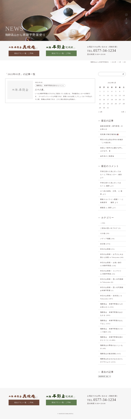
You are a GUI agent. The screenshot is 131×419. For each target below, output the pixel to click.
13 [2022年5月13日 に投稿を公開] (120, 95)
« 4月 (100, 112)
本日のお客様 (105, 249)
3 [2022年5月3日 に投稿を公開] (107, 91)
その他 (102, 233)
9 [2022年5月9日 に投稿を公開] (104, 95)
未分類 (102, 244)
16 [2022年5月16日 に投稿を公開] (104, 99)
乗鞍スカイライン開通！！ (110, 199)
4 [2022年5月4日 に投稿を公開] (111, 91)
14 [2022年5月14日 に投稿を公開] (124, 95)
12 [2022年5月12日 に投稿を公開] (116, 95)
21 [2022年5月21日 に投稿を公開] (124, 99)
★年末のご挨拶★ (107, 156)
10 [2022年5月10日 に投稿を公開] (108, 95)
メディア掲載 (105, 238)
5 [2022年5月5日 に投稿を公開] (115, 91)
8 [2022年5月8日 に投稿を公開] (100, 95)
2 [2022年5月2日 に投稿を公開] (104, 91)
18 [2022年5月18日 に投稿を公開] (112, 99)
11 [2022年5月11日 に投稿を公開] (112, 95)
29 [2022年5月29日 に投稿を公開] (100, 108)
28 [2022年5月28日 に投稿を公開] (124, 103)
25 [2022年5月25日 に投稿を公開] (112, 103)
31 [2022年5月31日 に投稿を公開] (108, 108)
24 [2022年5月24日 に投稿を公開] (108, 103)
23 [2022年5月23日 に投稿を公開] (104, 103)
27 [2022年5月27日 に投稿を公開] (120, 103)
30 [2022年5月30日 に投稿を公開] (104, 108)
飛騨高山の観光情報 (108, 353)
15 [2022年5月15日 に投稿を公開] (100, 99)
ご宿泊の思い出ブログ (109, 228)
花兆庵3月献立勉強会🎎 (109, 134)
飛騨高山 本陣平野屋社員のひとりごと (50, 85)
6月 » (123, 112)
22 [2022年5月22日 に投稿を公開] (100, 103)
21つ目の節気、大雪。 (109, 191)
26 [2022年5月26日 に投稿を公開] (116, 103)
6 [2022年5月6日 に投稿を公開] (119, 91)
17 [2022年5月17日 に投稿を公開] (108, 99)
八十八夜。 (40, 90)
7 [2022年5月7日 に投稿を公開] (123, 91)
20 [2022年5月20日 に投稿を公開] (120, 99)
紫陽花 (102, 207)
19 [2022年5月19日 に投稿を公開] (116, 99)
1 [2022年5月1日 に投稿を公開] (100, 91)
